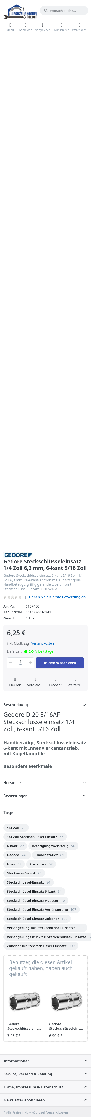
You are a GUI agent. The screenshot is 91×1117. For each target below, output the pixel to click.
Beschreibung (15, 704)
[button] (10, 662)
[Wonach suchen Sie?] (64, 10)
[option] (16, 828)
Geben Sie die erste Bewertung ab (57, 597)
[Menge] (20, 662)
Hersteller (12, 782)
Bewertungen (15, 795)
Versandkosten (42, 643)
